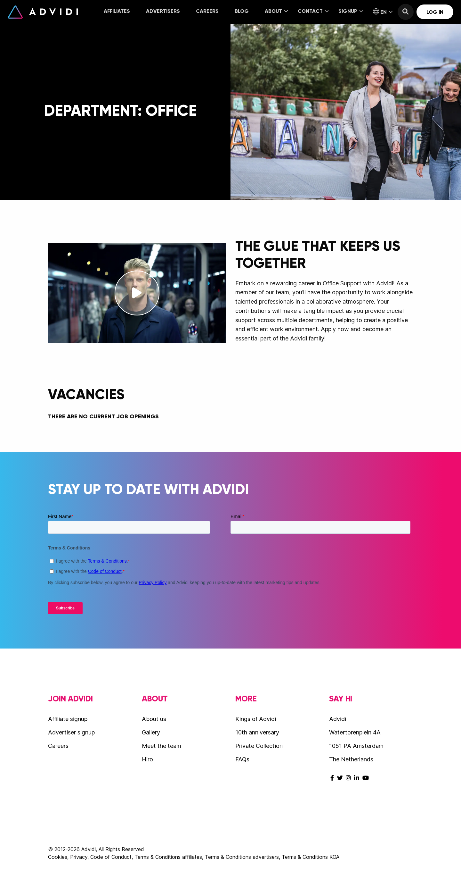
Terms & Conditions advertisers (242, 857)
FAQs (242, 759)
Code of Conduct (111, 857)
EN (382, 12)
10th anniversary (257, 732)
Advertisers (163, 11)
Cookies (57, 857)
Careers (207, 11)
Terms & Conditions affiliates (168, 857)
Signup (350, 11)
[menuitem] (117, 11)
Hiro (147, 759)
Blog (242, 11)
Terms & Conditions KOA (310, 857)
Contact (313, 11)
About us (154, 719)
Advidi (43, 12)
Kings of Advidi (255, 719)
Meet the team (161, 745)
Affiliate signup (67, 719)
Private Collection (259, 745)
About (276, 11)
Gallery (151, 732)
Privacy (78, 857)
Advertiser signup (71, 732)
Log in (434, 12)
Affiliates (117, 11)
